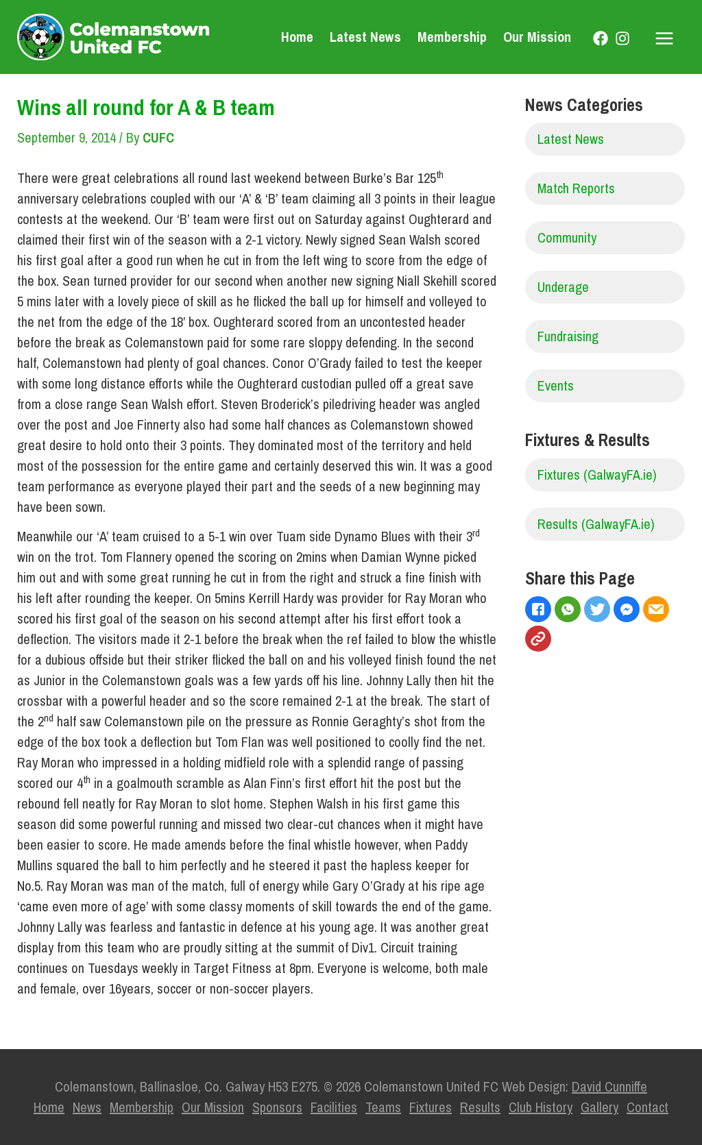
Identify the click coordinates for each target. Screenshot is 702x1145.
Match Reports (576, 188)
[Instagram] (622, 38)
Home (297, 36)
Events (555, 385)
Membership (452, 36)
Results (480, 1107)
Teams (383, 1107)
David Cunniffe (609, 1086)
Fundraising (567, 336)
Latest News (365, 36)
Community (566, 237)
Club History (540, 1107)
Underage (563, 287)
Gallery (599, 1107)
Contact (647, 1107)
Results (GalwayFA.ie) (596, 524)
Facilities (334, 1107)
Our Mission (537, 36)
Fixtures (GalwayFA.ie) (597, 474)
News (87, 1107)
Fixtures (430, 1107)
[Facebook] (600, 38)
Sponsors (277, 1107)
